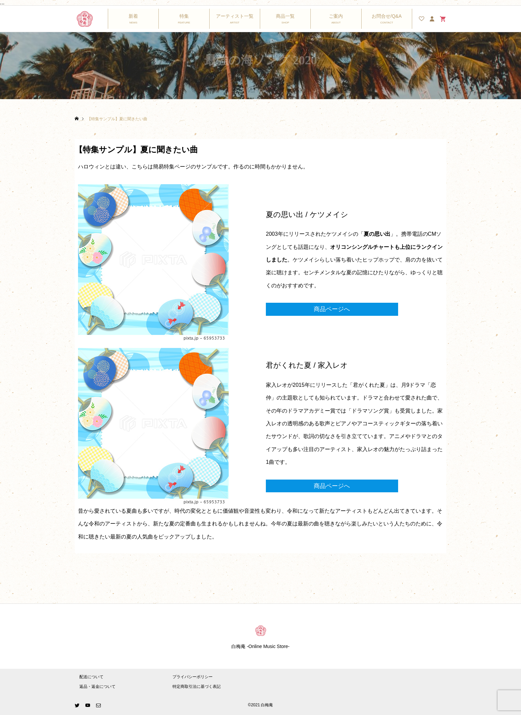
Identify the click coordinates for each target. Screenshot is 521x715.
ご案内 (336, 16)
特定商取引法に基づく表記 (196, 686)
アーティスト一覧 (234, 16)
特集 (184, 16)
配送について (91, 676)
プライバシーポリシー (192, 676)
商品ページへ (332, 309)
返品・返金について (97, 686)
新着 (133, 16)
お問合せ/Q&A (386, 16)
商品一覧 (285, 16)
